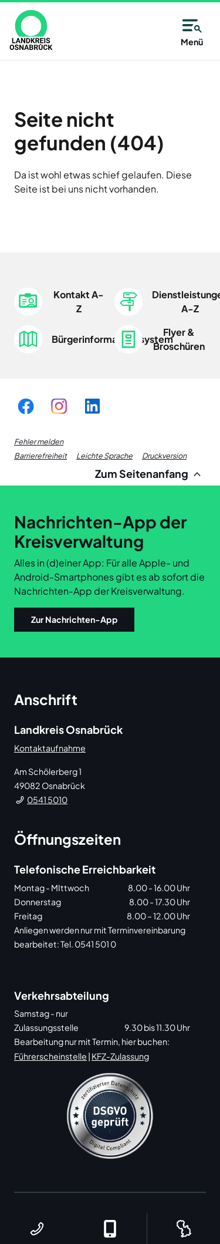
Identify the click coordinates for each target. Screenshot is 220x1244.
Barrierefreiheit (40, 455)
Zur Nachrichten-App (74, 619)
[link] (31, 30)
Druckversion (164, 455)
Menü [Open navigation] (192, 30)
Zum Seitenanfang (150, 473)
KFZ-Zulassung (120, 1056)
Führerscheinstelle (50, 1056)
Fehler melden (38, 441)
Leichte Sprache (104, 455)
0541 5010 (47, 799)
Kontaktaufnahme (50, 748)
